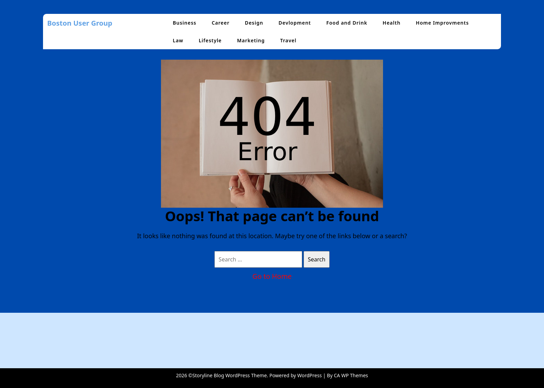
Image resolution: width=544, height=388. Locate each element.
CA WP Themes (351, 375)
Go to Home (271, 276)
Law (178, 40)
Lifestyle (210, 40)
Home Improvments (442, 22)
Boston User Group (79, 23)
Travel (288, 40)
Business (184, 22)
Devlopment (295, 22)
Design (254, 22)
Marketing (251, 40)
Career (220, 22)
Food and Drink (346, 22)
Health (392, 22)
